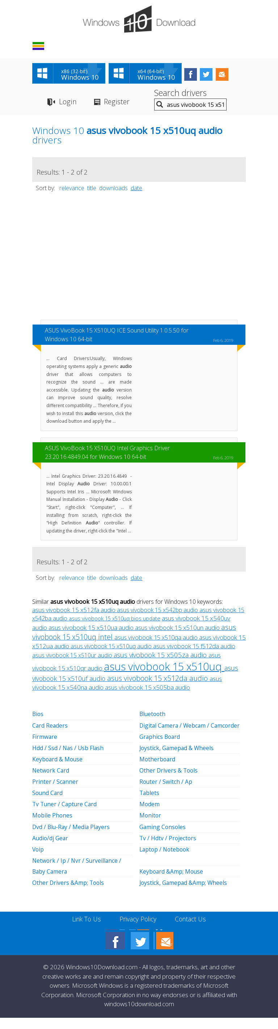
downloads (113, 189)
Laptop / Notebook (165, 861)
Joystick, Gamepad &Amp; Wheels (184, 894)
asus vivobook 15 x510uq (164, 667)
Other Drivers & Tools (169, 782)
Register (117, 103)
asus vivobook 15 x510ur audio (73, 656)
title (91, 189)
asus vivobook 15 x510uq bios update (114, 619)
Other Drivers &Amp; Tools (68, 894)
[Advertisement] (139, 260)
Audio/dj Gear (50, 849)
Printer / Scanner (55, 793)
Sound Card (48, 804)
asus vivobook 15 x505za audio (161, 655)
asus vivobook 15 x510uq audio (112, 647)
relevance (71, 189)
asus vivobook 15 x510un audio (178, 628)
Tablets (149, 804)
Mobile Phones (52, 827)
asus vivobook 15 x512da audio (158, 679)
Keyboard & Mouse (58, 771)
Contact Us (192, 930)
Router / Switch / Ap (166, 793)
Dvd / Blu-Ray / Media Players (72, 838)
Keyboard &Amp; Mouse (172, 883)
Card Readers (50, 737)
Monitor (150, 827)
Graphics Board (160, 748)
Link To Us (85, 930)
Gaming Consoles (163, 838)
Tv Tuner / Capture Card (65, 816)
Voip (38, 861)
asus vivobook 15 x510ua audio (92, 628)
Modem (149, 816)
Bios (38, 715)
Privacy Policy (138, 930)
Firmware (45, 748)
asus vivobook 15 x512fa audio (74, 611)
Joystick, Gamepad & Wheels (177, 760)
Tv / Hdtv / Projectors (168, 849)
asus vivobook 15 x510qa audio (156, 638)
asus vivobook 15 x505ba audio (147, 688)
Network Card (51, 782)
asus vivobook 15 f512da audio (194, 647)
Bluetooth (153, 715)
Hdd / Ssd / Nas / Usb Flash (68, 760)
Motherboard (157, 771)
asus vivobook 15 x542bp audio (158, 611)
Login (67, 103)
